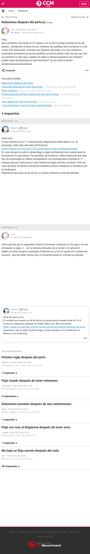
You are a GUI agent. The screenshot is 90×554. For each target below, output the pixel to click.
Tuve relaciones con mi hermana (19, 101)
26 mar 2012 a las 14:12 (32, 32)
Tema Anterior (11, 17)
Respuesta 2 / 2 (10, 227)
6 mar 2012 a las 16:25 (20, 131)
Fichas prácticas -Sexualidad (60, 86)
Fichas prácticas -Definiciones (35, 90)
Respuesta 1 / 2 (10, 121)
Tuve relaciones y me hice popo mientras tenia (27, 105)
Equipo (13, 532)
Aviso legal (74, 532)
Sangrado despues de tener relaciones (22, 86)
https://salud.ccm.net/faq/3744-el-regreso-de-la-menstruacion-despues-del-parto (44, 327)
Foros (11, 11)
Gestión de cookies (45, 536)
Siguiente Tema (78, 17)
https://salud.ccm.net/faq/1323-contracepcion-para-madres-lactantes (39, 148)
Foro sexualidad (47, 101)
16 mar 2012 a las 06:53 (21, 237)
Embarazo (23, 11)
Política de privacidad (47, 532)
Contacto (63, 532)
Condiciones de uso (27, 532)
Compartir (10, 70)
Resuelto (49, 22)
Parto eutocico (9, 90)
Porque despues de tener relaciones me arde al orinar (30, 94)
